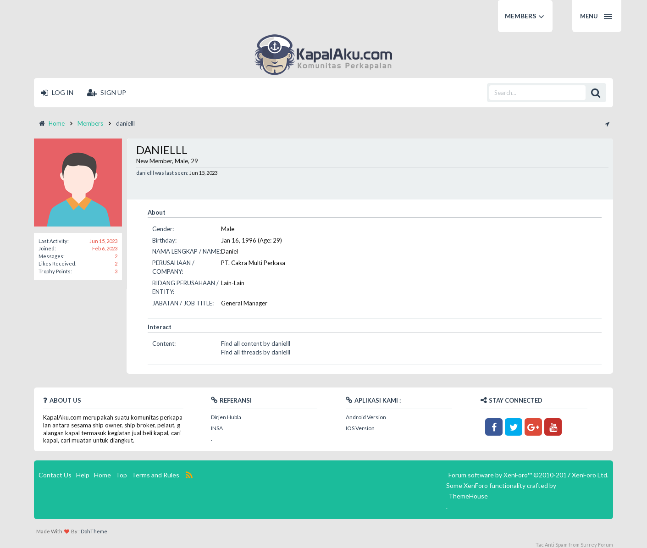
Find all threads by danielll (255, 352)
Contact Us (55, 475)
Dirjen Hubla (226, 417)
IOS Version (360, 428)
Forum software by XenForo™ (528, 475)
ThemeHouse (468, 496)
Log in (57, 92)
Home (102, 475)
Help (82, 475)
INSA (217, 428)
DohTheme (94, 531)
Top (121, 475)
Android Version (366, 417)
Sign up (106, 92)
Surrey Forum (597, 545)
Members (520, 16)
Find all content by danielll (255, 343)
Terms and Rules (155, 475)
